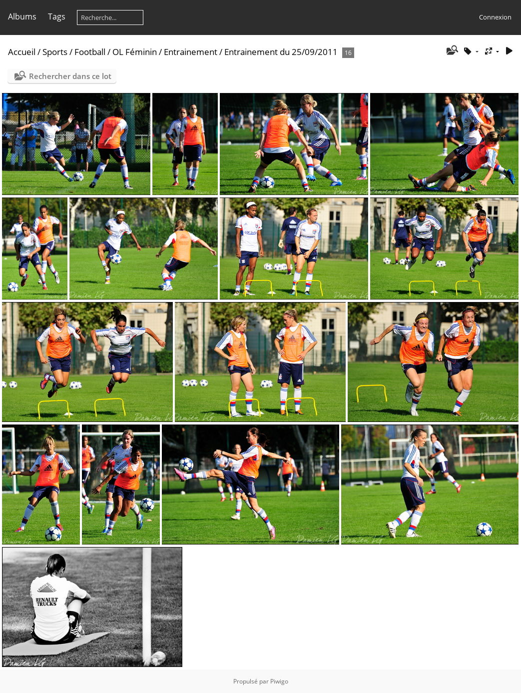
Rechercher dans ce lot (70, 76)
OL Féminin (134, 52)
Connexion (495, 17)
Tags (56, 16)
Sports (54, 52)
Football (89, 52)
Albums (22, 16)
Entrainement (190, 52)
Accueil (21, 52)
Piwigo (279, 681)
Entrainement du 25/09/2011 (281, 52)
